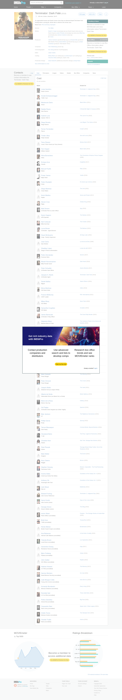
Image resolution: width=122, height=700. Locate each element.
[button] (61, 364)
